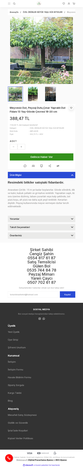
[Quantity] (17, 146)
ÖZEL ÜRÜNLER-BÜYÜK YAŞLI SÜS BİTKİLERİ (47, 128)
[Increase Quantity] (21, 146)
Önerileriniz (16, 235)
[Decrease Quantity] (13, 146)
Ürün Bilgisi (15, 175)
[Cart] (72, 3)
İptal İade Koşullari (18, 430)
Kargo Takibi (14, 393)
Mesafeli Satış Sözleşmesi (22, 415)
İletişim (12, 361)
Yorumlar (14, 219)
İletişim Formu (15, 369)
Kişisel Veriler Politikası (20, 438)
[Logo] (39, 3)
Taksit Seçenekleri (20, 227)
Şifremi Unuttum (17, 347)
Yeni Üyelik (14, 332)
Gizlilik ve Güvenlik (18, 422)
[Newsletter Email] (41, 294)
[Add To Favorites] (71, 108)
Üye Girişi (13, 339)
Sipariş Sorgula (16, 385)
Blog (10, 400)
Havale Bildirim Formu (19, 377)
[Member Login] (67, 3)
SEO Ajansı (61, 460)
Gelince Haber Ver (41, 156)
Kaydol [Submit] (67, 294)
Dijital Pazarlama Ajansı (40, 460)
